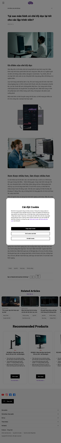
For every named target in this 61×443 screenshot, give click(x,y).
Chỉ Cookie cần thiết (30, 233)
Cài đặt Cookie (30, 238)
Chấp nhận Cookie (30, 228)
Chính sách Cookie (34, 219)
